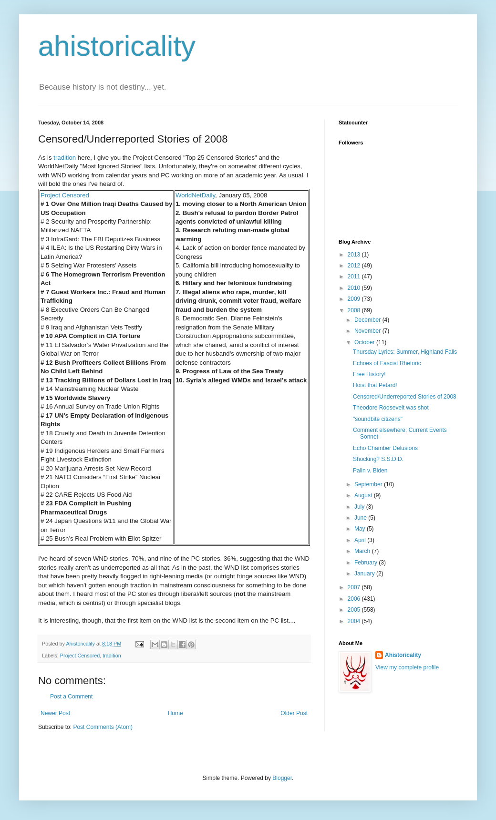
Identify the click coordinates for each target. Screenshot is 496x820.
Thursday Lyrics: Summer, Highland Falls (405, 351)
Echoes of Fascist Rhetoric (387, 363)
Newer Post (55, 713)
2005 (355, 609)
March (363, 551)
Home (175, 713)
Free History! (369, 374)
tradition (64, 157)
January (365, 573)
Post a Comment (71, 696)
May (360, 528)
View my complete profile (407, 667)
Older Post (294, 713)
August (364, 495)
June (361, 517)
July (360, 506)
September (369, 484)
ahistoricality (117, 46)
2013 (355, 254)
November (368, 331)
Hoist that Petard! (375, 385)
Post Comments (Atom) (103, 727)
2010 (355, 288)
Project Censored (65, 195)
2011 (355, 276)
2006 (355, 598)
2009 (355, 299)
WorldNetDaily (195, 195)
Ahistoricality (403, 655)
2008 (355, 310)
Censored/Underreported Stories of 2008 (404, 396)
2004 (355, 621)
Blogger (282, 778)
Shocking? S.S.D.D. (378, 459)
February (366, 562)
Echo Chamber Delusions (385, 448)
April (360, 540)
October (365, 342)
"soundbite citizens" (378, 419)
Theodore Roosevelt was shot (391, 407)
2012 (355, 265)
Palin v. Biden (370, 470)
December (368, 320)
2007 (355, 587)
